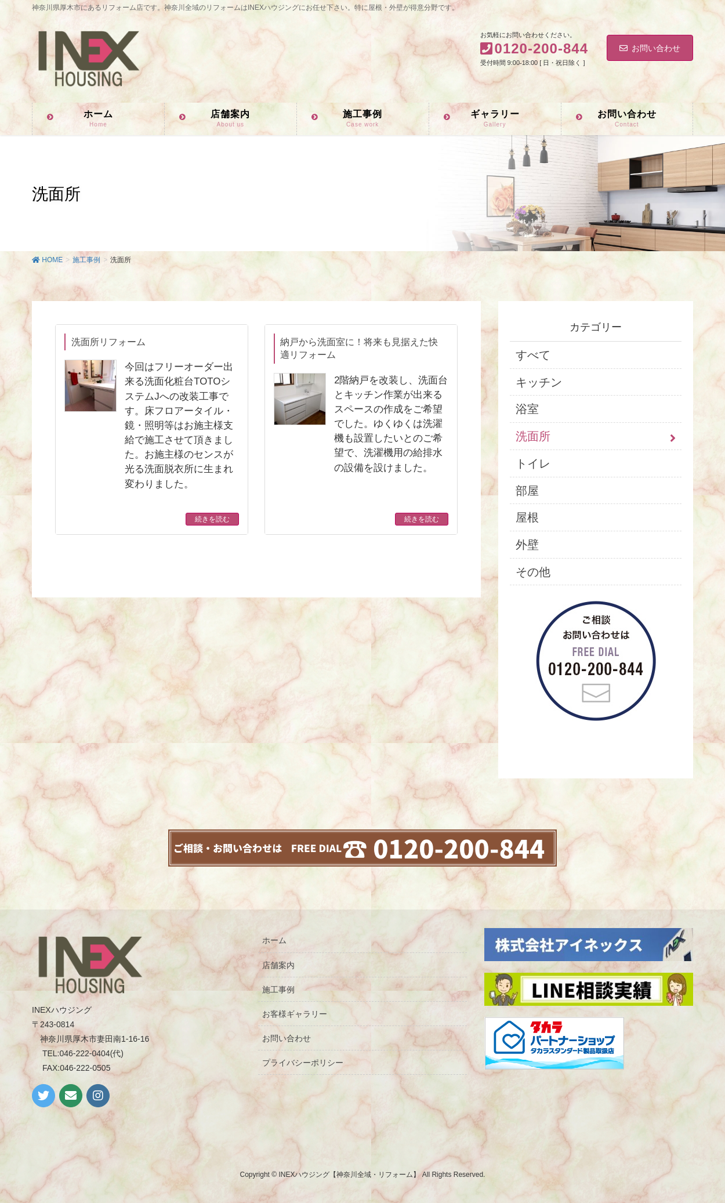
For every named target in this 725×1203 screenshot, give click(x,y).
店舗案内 (278, 965)
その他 (533, 572)
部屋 (527, 490)
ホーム (274, 940)
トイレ (533, 463)
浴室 (527, 409)
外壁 (527, 544)
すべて (533, 355)
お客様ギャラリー (294, 1014)
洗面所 (533, 436)
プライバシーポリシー (302, 1062)
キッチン (539, 382)
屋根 (527, 517)
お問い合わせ (649, 48)
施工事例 (278, 989)
